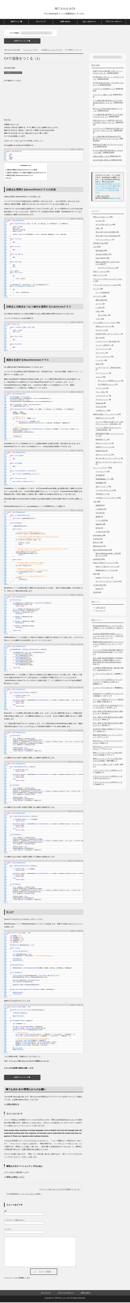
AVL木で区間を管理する (101, 161)
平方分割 (99, 514)
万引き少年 (100, 407)
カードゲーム (98, 297)
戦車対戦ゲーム (101, 440)
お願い (98, 229)
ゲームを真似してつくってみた (104, 323)
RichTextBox (97, 536)
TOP (12, 50)
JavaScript (97, 560)
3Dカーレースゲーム (103, 455)
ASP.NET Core (98, 244)
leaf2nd (99, 732)
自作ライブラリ (98, 276)
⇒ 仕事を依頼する (11, 1105)
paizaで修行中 (101, 259)
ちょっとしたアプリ (100, 468)
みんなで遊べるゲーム (104, 225)
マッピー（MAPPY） (103, 346)
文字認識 (99, 476)
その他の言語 (98, 586)
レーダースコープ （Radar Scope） (109, 368)
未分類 (95, 593)
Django (98, 589)
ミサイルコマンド (102, 396)
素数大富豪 (100, 301)
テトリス (96, 289)
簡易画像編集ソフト (103, 480)
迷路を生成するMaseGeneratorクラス (19, 176)
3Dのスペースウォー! (103, 444)
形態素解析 (100, 483)
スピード (99, 304)
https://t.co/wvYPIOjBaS (103, 184)
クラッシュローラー (103, 357)
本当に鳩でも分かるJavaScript (107, 236)
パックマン (100, 361)
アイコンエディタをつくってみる (105, 286)
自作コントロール (99, 272)
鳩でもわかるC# (65, 8)
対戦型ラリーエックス (104, 448)
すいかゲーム (100, 331)
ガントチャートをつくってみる (107, 582)
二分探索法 (100, 510)
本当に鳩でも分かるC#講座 (105, 233)
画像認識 (99, 506)
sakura (118, 629)
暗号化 (98, 529)
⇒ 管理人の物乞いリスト (14, 1178)
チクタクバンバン (102, 400)
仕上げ (8, 179)
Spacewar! (99, 404)
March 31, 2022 (115, 199)
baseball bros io (102, 671)
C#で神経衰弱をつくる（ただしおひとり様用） (24, 1194)
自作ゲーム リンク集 (22, 41)
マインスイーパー (102, 350)
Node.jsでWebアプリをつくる (104, 563)
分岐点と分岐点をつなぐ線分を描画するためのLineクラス (25, 173)
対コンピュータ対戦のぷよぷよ (109, 381)
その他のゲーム (101, 411)
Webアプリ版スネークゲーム (106, 567)
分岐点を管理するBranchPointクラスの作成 (21, 170)
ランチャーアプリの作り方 (102, 674)
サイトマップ (41, 22)
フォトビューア (101, 472)
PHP (94, 575)
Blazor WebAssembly (100, 550)
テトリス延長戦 (101, 293)
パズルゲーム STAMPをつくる (104, 89)
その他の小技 (100, 532)
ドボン (98, 319)
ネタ (94, 247)
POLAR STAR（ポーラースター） (108, 335)
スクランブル (100, 389)
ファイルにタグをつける (104, 491)
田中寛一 (110, 708)
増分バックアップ (102, 487)
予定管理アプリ (101, 495)
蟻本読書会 (100, 251)
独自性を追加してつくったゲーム (105, 415)
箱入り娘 (99, 338)
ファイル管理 (100, 521)
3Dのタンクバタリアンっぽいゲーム (109, 463)
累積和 (98, 517)
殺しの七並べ (103, 316)
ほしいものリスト (89, 22)
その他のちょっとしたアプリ (13, 73)
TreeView (96, 539)
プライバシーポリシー (114, 22)
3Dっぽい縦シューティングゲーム (108, 459)
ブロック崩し (100, 393)
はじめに (99, 221)
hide (29, 166)
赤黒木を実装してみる (101, 157)
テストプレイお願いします (102, 95)
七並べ (98, 312)
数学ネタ (96, 543)
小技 (94, 502)
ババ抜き (99, 308)
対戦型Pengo (100, 451)
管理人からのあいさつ (101, 218)
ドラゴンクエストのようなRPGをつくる (107, 771)
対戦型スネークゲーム (104, 419)
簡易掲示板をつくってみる (105, 571)
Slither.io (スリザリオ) (103, 327)
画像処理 (99, 525)
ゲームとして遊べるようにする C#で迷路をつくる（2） (29, 1062)
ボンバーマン (100, 353)
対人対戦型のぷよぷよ (106, 385)
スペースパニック (102, 374)
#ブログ (103, 187)
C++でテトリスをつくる (107, 268)
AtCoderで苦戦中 (102, 255)
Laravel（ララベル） (103, 578)
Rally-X (98, 365)
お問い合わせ (65, 22)
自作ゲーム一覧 (16, 22)
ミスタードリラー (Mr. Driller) (106, 342)
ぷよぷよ (99, 378)
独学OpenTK (97, 547)
